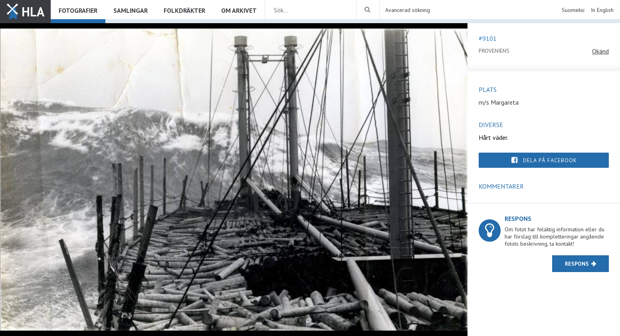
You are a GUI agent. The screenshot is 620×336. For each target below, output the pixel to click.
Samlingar (130, 10)
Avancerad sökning (407, 10)
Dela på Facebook (550, 160)
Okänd (600, 51)
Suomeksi (573, 10)
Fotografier (78, 10)
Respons (577, 263)
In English (602, 10)
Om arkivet (239, 10)
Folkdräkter (184, 10)
